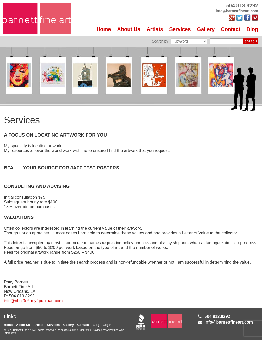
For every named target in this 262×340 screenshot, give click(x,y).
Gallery (206, 29)
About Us (128, 29)
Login (107, 325)
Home (103, 29)
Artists (155, 29)
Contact (230, 29)
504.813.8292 (217, 316)
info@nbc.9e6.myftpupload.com (33, 301)
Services (180, 29)
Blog (252, 29)
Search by (160, 41)
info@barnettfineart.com (229, 322)
